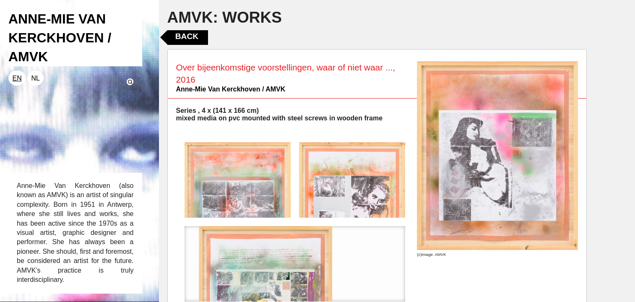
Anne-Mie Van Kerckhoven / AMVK (231, 89)
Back (186, 36)
